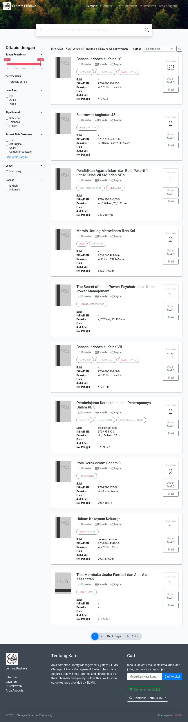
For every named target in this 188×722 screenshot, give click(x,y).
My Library (15, 171)
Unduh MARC (170, 80)
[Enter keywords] (144, 676)
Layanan (11, 681)
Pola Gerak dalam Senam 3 (98, 463)
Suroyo (115, 188)
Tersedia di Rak (18, 81)
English (13, 185)
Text (11, 140)
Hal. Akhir (132, 636)
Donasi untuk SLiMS (144, 689)
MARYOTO (87, 127)
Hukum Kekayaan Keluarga (98, 519)
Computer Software (20, 151)
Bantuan (131, 6)
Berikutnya (114, 636)
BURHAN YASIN (104, 420)
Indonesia (15, 189)
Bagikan (116, 64)
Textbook (14, 121)
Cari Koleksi (172, 676)
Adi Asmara (97, 243)
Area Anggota (168, 6)
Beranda (91, 6)
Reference (15, 118)
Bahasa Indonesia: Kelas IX (98, 59)
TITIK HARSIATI (105, 72)
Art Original (15, 144)
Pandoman (87, 531)
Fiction (13, 125)
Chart (12, 147)
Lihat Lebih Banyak (16, 157)
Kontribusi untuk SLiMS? (147, 698)
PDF (11, 96)
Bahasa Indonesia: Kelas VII (99, 347)
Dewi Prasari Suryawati (90, 188)
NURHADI (84, 420)
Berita (119, 6)
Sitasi (170, 89)
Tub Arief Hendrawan (91, 304)
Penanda (102, 64)
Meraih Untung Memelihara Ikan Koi (105, 231)
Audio (12, 99)
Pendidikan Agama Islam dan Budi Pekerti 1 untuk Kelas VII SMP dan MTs (112, 172)
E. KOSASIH (85, 72)
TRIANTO (128, 72)
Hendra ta (86, 476)
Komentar (84, 64)
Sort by (137, 48)
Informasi (106, 6)
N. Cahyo (86, 592)
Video (12, 103)
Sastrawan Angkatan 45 (95, 115)
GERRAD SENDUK (131, 420)
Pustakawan (148, 6)
